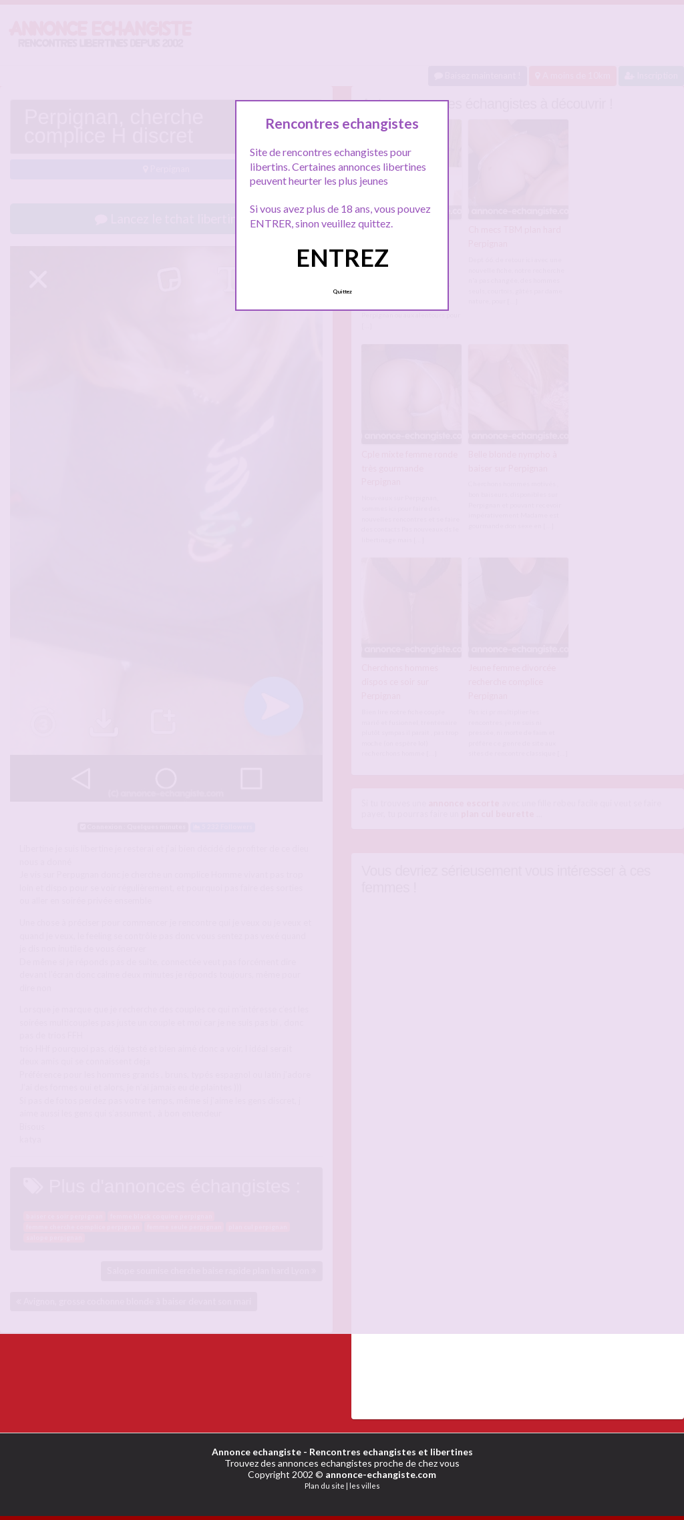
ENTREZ (342, 257)
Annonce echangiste (256, 1451)
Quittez (342, 291)
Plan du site (325, 1485)
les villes (364, 1485)
